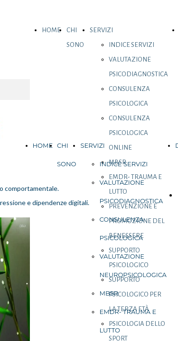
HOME (51, 30)
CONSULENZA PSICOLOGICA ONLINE (129, 133)
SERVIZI (101, 30)
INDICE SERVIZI (131, 44)
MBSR (108, 293)
